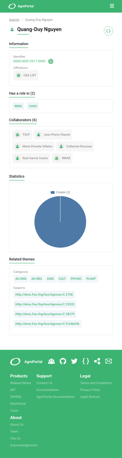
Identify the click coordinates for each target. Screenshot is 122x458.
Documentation (47, 390)
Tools (14, 411)
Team (14, 431)
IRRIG (18, 106)
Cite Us (15, 438)
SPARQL (16, 397)
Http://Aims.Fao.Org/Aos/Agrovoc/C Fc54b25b (47, 324)
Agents (14, 20)
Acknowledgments (23, 445)
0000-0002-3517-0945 (29, 61)
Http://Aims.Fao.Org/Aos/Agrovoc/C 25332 (45, 304)
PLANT (91, 279)
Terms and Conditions (96, 383)
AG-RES (36, 279)
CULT (62, 279)
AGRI (50, 279)
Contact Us (44, 383)
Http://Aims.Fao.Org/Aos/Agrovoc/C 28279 (45, 314)
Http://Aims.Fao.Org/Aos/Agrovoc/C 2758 (44, 294)
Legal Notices (90, 397)
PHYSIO (76, 279)
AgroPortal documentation (55, 397)
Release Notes (20, 383)
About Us (16, 425)
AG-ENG (21, 279)
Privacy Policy (90, 390)
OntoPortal (18, 404)
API (12, 390)
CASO (33, 106)
